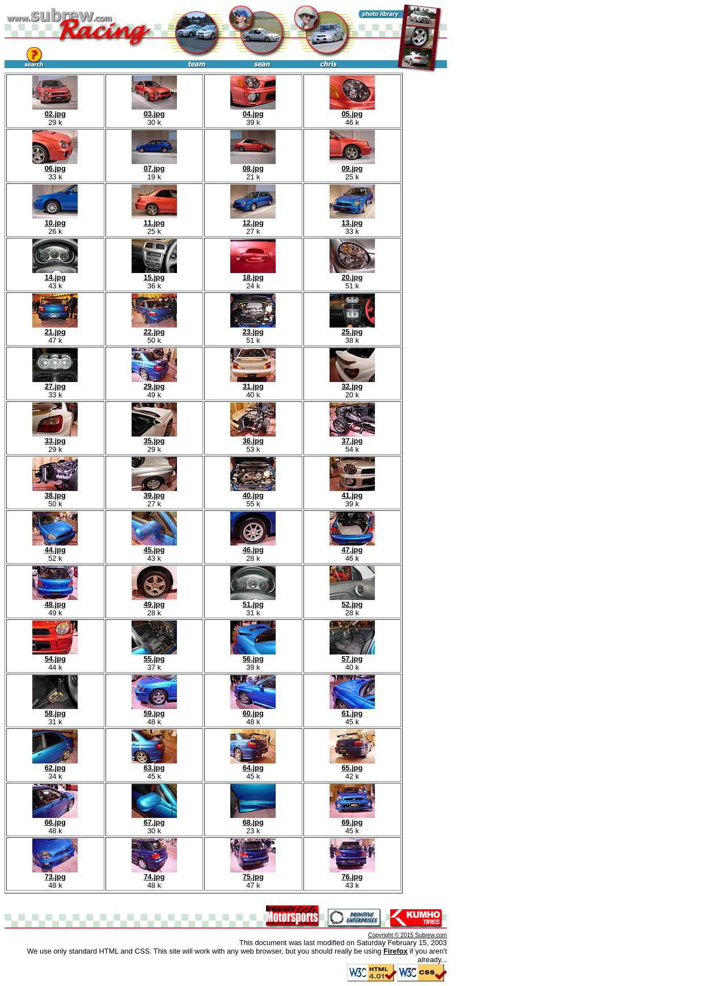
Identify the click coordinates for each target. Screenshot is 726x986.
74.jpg (154, 873)
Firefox (395, 951)
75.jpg (253, 873)
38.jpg (55, 492)
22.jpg (154, 328)
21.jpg (55, 328)
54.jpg (55, 655)
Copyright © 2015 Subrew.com (407, 935)
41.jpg (352, 492)
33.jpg (55, 437)
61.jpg (352, 710)
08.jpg (253, 165)
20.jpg (352, 274)
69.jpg (352, 818)
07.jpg (154, 165)
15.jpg (154, 274)
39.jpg (154, 492)
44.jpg (55, 546)
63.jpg (154, 764)
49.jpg (154, 601)
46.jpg (253, 546)
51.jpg (253, 601)
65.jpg (352, 764)
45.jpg (154, 546)
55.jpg (154, 655)
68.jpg (253, 818)
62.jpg (55, 764)
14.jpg (55, 274)
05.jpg (352, 110)
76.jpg (352, 873)
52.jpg (352, 601)
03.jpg (154, 110)
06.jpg (55, 165)
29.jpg (154, 383)
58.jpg (55, 710)
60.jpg (253, 710)
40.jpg (253, 492)
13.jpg (352, 219)
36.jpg (253, 437)
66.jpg (55, 818)
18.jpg (253, 274)
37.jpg (352, 437)
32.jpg (352, 383)
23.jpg (253, 328)
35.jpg (154, 437)
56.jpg (253, 655)
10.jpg (55, 219)
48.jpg (55, 601)
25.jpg (352, 328)
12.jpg (253, 219)
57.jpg (352, 655)
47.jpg (352, 546)
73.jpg (55, 873)
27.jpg (55, 383)
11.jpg (154, 219)
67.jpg (154, 818)
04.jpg (253, 110)
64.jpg (253, 764)
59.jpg (154, 710)
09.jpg (352, 165)
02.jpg (55, 110)
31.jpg (253, 383)
